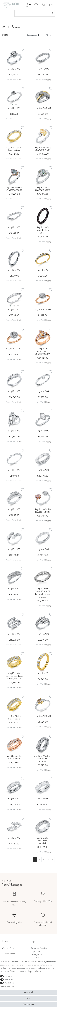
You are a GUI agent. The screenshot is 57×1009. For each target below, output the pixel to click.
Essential (8, 976)
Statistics (9, 979)
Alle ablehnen (28, 1004)
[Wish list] (36, 4)
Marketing (9, 982)
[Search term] (31, 13)
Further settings (7, 986)
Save (28, 998)
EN (51, 5)
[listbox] (14, 96)
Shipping (19, 79)
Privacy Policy (36, 954)
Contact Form (8, 948)
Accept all (28, 992)
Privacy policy (15, 971)
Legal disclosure (34, 971)
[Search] (51, 13)
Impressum (35, 951)
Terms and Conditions (40, 948)
